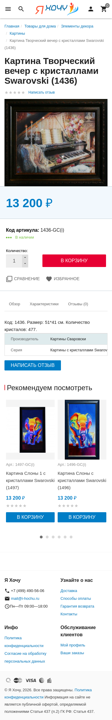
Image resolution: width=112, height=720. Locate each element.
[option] (30, 461)
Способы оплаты (76, 598)
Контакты (69, 614)
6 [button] (71, 537)
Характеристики (44, 304)
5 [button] (65, 537)
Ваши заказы (72, 653)
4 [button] (59, 537)
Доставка (69, 590)
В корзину (30, 517)
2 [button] (47, 537)
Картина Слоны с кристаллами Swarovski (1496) (82, 480)
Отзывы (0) (78, 304)
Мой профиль (73, 645)
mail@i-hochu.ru (25, 598)
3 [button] (53, 537)
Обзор (14, 304)
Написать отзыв (41, 92)
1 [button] (41, 537)
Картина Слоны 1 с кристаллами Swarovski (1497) (30, 480)
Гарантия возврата (77, 606)
